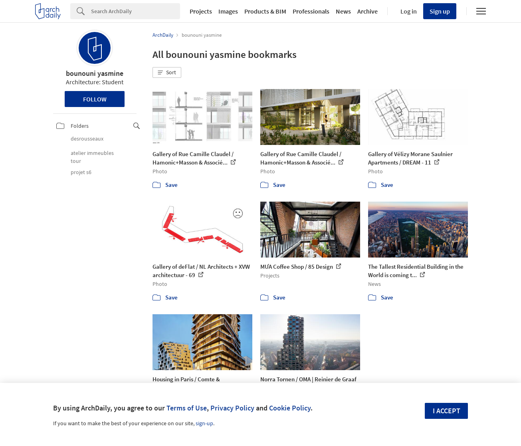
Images (228, 11)
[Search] (135, 11)
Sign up (440, 11)
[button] (167, 72)
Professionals (311, 11)
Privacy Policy (232, 407)
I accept (446, 410)
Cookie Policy (290, 407)
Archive (367, 11)
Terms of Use (186, 407)
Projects (201, 11)
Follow (95, 99)
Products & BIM (265, 11)
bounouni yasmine (94, 73)
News (343, 11)
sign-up (204, 423)
